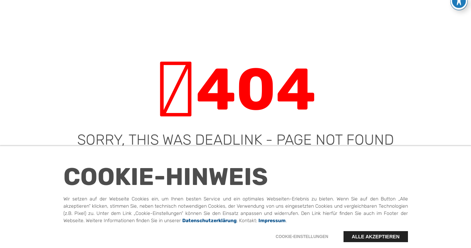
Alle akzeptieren (376, 240)
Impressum (272, 224)
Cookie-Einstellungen (302, 240)
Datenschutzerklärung (209, 224)
